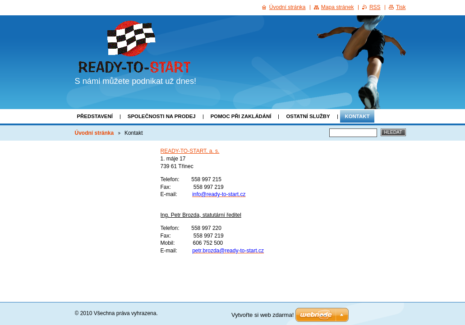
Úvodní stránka (94, 133)
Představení (95, 116)
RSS (375, 7)
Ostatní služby (308, 116)
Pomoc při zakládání (241, 116)
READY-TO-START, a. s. (190, 151)
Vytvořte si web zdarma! (262, 314)
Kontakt (357, 116)
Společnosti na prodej (162, 116)
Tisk (401, 7)
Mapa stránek (337, 7)
